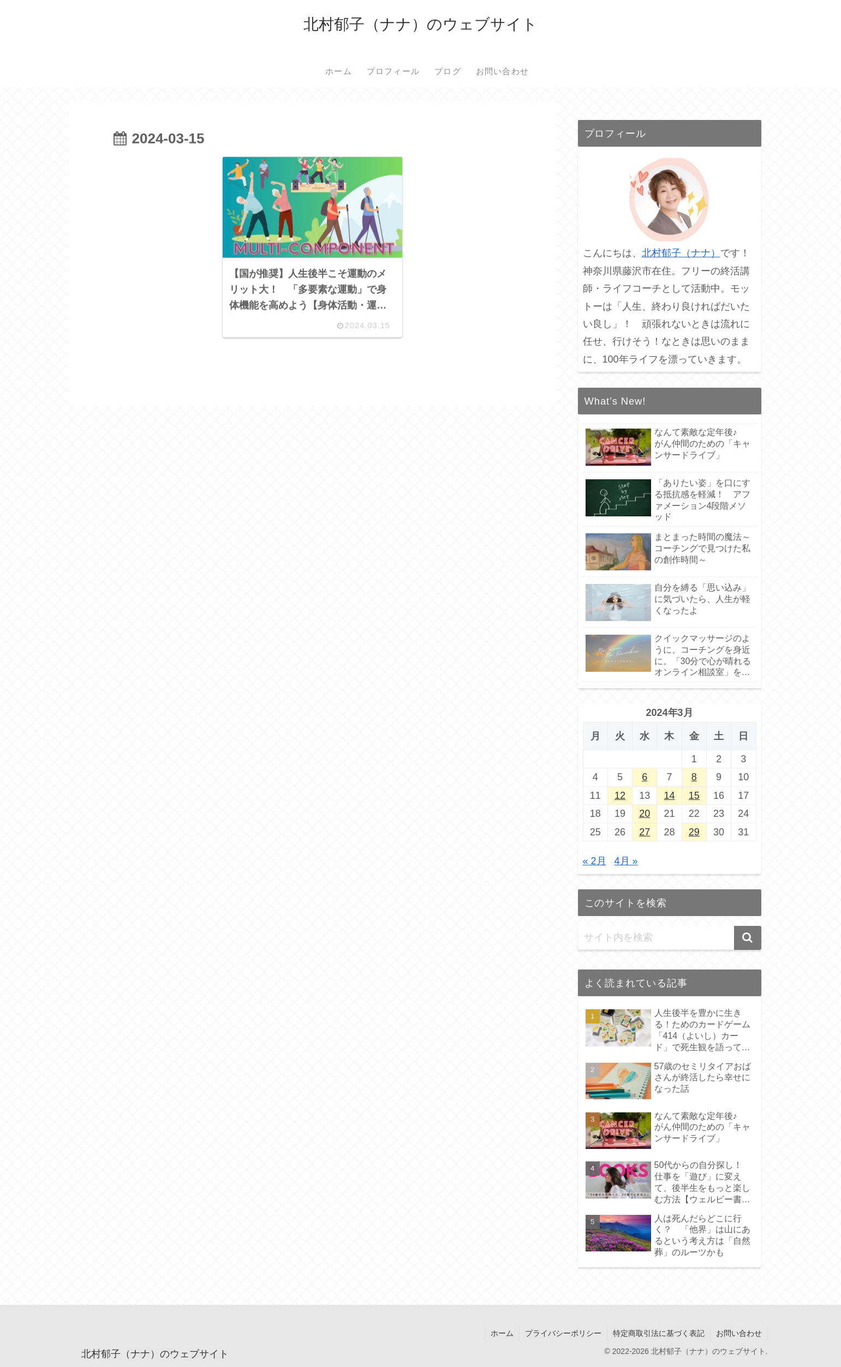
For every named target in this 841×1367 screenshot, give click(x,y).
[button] (747, 938)
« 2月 (594, 861)
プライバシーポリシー (563, 1333)
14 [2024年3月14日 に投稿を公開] (669, 795)
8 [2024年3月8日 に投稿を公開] (694, 777)
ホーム (502, 1333)
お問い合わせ (739, 1333)
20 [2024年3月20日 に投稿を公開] (644, 813)
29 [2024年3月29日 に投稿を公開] (694, 832)
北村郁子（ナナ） (681, 253)
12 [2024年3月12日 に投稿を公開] (620, 795)
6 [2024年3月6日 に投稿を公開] (644, 777)
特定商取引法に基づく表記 (659, 1333)
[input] (669, 938)
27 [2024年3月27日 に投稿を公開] (644, 832)
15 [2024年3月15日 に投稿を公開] (694, 795)
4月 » (626, 861)
